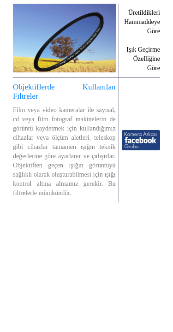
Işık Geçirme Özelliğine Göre (143, 58)
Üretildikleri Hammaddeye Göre (142, 22)
